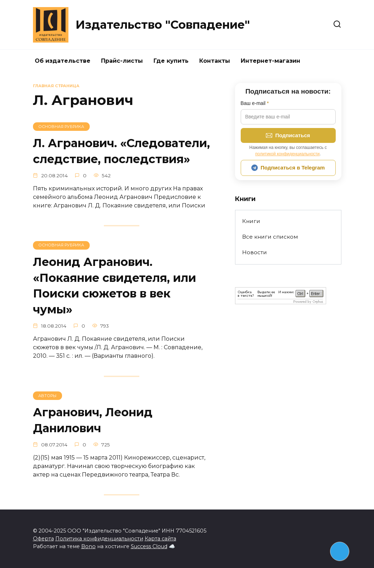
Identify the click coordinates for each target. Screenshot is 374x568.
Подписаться (288, 135)
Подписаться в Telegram (288, 168)
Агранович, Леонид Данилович (92, 420)
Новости (254, 252)
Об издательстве (62, 60)
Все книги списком (270, 236)
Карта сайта (160, 538)
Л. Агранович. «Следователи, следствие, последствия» (121, 151)
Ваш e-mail (255, 103)
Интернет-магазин (270, 60)
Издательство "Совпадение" (163, 25)
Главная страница (56, 85)
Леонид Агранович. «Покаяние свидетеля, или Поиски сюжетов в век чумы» (114, 285)
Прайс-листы (122, 60)
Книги (251, 221)
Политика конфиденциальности (99, 538)
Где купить (171, 60)
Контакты (214, 60)
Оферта (43, 538)
